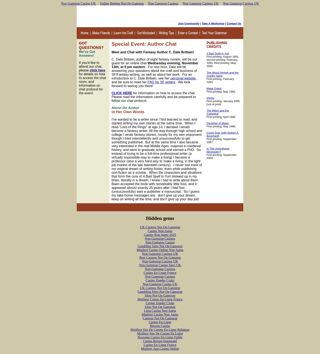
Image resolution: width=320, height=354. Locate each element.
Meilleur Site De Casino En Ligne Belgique (160, 329)
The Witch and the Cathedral (218, 112)
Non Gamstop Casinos (163, 3)
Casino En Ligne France (160, 273)
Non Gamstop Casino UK (78, 3)
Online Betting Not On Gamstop (122, 3)
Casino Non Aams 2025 (160, 235)
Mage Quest (214, 88)
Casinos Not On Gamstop (160, 318)
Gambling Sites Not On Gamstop (160, 246)
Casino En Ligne (160, 322)
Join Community (188, 23)
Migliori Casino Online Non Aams (160, 250)
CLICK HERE (122, 93)
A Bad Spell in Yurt (218, 53)
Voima (210, 98)
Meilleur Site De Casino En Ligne (160, 333)
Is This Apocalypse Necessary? (218, 150)
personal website (183, 78)
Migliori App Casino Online (160, 348)
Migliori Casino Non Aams (160, 314)
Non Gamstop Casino (160, 242)
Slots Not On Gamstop (160, 295)
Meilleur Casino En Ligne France (160, 299)
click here (97, 70)
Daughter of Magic (218, 123)
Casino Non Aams (160, 231)
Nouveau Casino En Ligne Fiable (159, 337)
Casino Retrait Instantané (160, 341)
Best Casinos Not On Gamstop (160, 257)
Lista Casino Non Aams (160, 310)
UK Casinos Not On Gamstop (160, 227)
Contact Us (234, 23)
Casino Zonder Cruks (160, 280)
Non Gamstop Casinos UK (201, 3)
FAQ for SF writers (161, 82)
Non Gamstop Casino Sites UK (160, 265)
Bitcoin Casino (160, 326)
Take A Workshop (213, 23)
